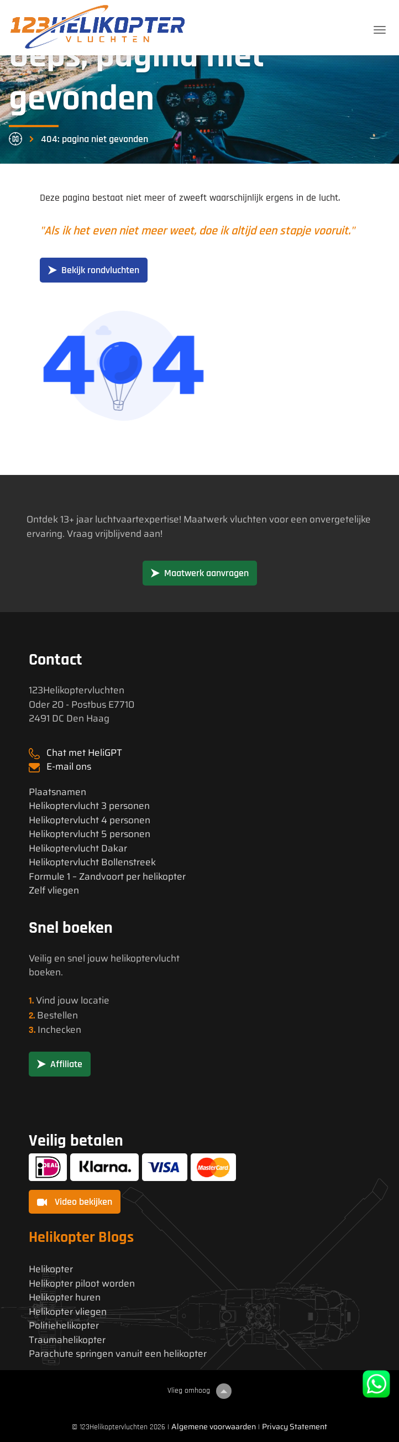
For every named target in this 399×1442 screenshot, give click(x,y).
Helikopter (51, 1269)
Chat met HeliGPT (84, 752)
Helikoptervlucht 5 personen (89, 834)
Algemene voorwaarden (213, 1426)
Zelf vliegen (54, 890)
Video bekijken (74, 1201)
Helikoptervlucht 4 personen (89, 820)
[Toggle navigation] (379, 29)
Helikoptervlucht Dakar (78, 848)
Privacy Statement (294, 1426)
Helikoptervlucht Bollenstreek (92, 862)
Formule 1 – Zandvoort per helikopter (107, 877)
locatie (95, 1000)
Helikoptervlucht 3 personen (89, 806)
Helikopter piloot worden (82, 1284)
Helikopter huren (65, 1297)
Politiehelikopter (64, 1326)
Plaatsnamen (57, 792)
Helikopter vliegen (68, 1312)
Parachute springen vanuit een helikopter (118, 1354)
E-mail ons (68, 766)
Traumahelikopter (67, 1340)
